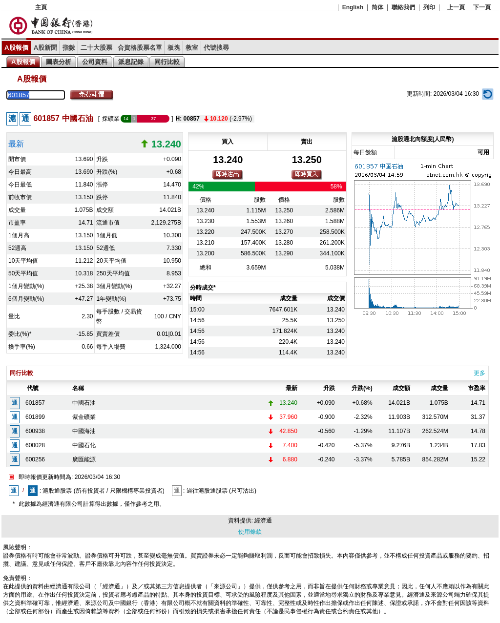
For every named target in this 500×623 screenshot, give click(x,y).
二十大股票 (96, 47)
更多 (479, 373)
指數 (68, 47)
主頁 (41, 7)
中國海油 (84, 431)
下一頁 (482, 7)
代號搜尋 (216, 47)
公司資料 (94, 61)
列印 (429, 7)
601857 (35, 402)
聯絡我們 (403, 7)
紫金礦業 (84, 417)
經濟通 (263, 520)
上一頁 (456, 7)
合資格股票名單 (140, 47)
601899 (35, 417)
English (352, 7)
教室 (192, 47)
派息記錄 (131, 61)
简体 (377, 7)
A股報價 (16, 47)
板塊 (173, 47)
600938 (35, 431)
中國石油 (84, 402)
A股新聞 (46, 47)
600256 (35, 459)
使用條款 (250, 531)
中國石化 (84, 445)
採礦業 (111, 118)
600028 (35, 445)
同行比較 (167, 61)
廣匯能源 (84, 459)
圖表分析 (58, 61)
